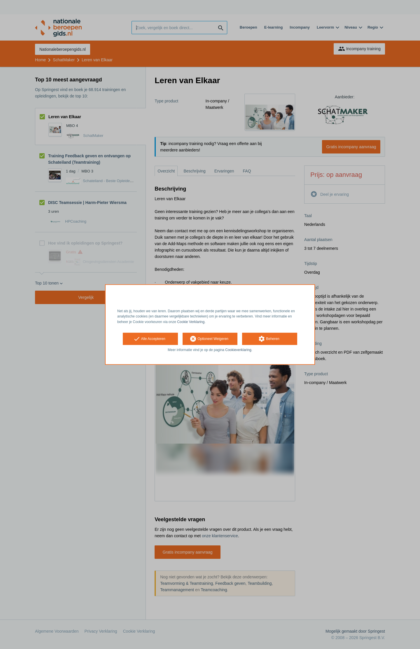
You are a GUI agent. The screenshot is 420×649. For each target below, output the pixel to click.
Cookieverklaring (238, 350)
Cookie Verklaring (190, 322)
